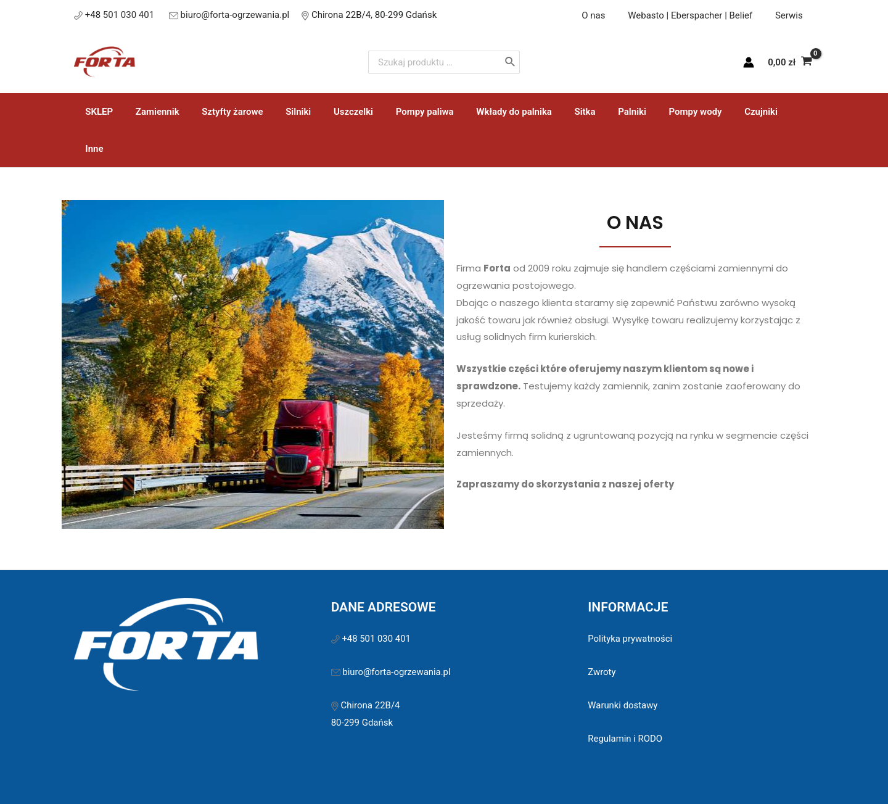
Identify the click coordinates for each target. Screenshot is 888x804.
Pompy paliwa (402, 111)
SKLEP (97, 111)
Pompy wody (656, 111)
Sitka (554, 111)
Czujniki (717, 111)
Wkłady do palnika (487, 111)
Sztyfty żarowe (222, 111)
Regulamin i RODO (625, 701)
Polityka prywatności (630, 601)
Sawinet (530, 778)
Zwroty (602, 634)
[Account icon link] (748, 62)
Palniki (597, 111)
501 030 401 (130, 14)
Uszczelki (335, 111)
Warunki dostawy (623, 668)
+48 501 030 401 (377, 601)
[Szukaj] (537, 62)
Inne (762, 111)
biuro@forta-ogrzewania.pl (235, 14)
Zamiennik (151, 111)
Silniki (284, 111)
